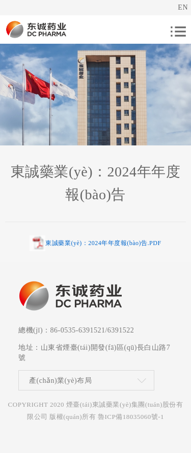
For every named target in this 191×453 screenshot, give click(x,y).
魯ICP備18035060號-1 (131, 416)
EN (183, 7)
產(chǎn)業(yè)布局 (60, 380)
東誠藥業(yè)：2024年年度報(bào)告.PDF (103, 243)
